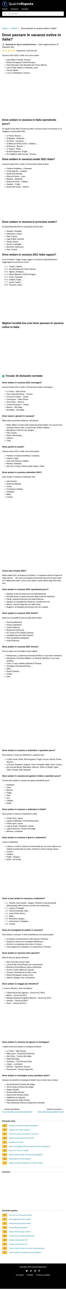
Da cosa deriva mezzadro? (18, 1227)
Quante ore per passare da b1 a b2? (21, 1138)
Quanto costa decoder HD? (18, 1240)
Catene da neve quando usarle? (20, 1223)
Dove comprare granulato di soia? (51, 1112)
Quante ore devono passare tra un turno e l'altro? (26, 1163)
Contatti (30, 1275)
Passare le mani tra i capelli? (19, 1150)
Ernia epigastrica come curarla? (20, 1219)
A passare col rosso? (16, 1142)
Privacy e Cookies (43, 1275)
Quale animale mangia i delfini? (20, 1232)
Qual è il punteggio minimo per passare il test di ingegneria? (29, 1146)
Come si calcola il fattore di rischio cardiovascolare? (27, 1248)
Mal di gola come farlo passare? (20, 1159)
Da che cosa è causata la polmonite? (22, 1236)
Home (4, 28)
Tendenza (14, 9)
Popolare (24, 9)
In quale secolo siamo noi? (18, 1244)
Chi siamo (20, 1275)
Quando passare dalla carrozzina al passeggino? (26, 1155)
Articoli (4, 9)
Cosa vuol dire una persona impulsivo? (17, 1112)
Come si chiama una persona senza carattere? (25, 1252)
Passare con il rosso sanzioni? (19, 1130)
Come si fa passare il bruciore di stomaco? (23, 1134)
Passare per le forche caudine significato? (23, 1125)
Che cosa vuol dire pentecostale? (20, 1215)
